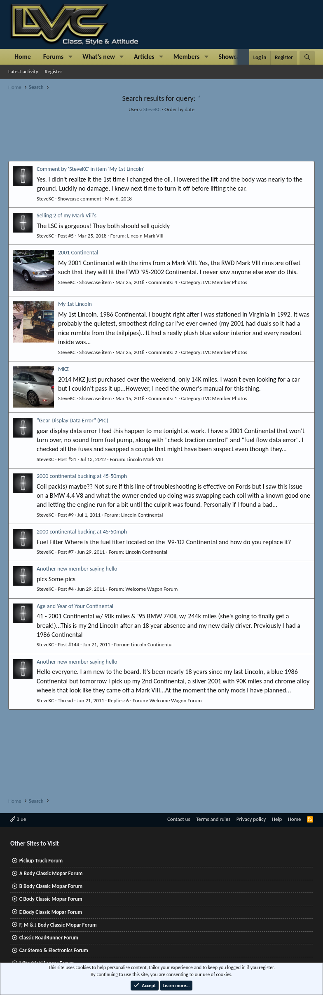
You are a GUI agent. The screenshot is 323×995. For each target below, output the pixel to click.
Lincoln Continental (142, 515)
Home (22, 57)
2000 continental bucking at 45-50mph (82, 476)
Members (186, 57)
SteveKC (152, 109)
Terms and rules (213, 819)
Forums (53, 57)
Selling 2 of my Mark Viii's (66, 215)
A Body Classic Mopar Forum (51, 873)
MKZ (63, 369)
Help (277, 819)
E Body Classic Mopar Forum (50, 912)
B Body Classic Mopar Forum (50, 886)
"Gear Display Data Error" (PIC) (72, 420)
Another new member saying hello (77, 568)
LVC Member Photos (225, 282)
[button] (70, 57)
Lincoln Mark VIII (145, 236)
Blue (18, 819)
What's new (98, 57)
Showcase (231, 57)
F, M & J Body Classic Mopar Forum (58, 925)
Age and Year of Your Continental (75, 606)
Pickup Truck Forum (41, 861)
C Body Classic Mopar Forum (50, 899)
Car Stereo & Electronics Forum (53, 950)
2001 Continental (78, 252)
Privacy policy (251, 819)
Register (54, 71)
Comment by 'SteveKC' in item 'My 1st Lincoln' (91, 168)
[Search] (307, 58)
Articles (144, 57)
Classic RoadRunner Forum (48, 937)
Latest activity (23, 71)
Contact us (178, 819)
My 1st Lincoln (75, 304)
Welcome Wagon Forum (151, 589)
